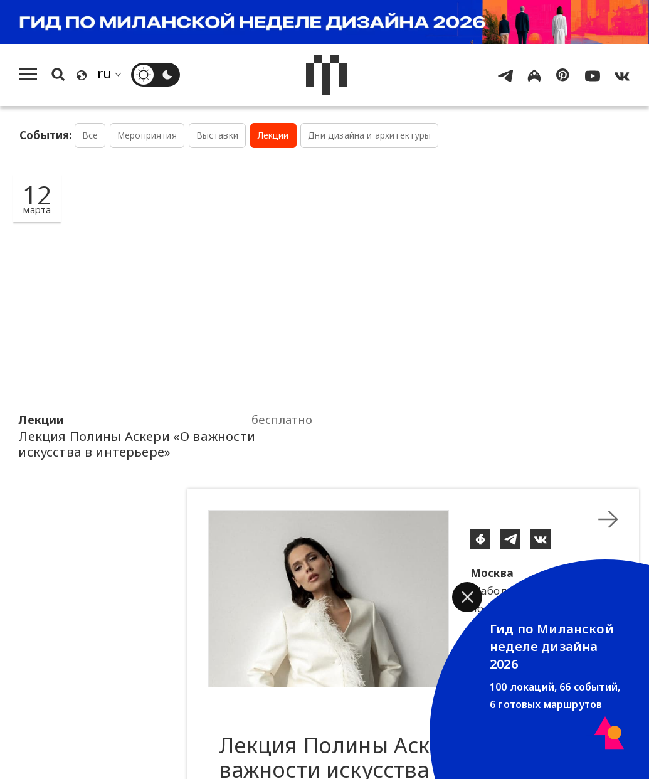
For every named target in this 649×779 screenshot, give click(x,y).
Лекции (273, 135)
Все (90, 135)
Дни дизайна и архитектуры (369, 135)
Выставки (217, 135)
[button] (467, 597)
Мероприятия (147, 135)
